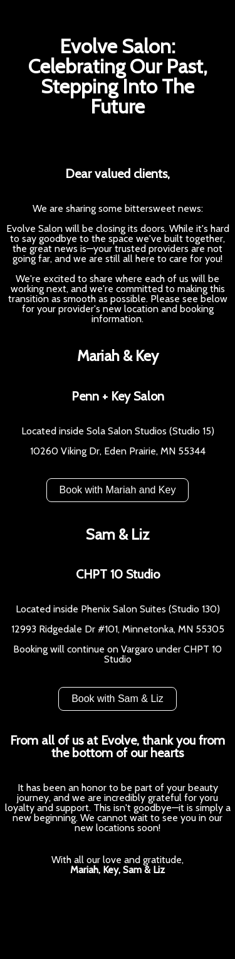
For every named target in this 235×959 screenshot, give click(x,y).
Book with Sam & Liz (117, 698)
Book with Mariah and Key (118, 490)
